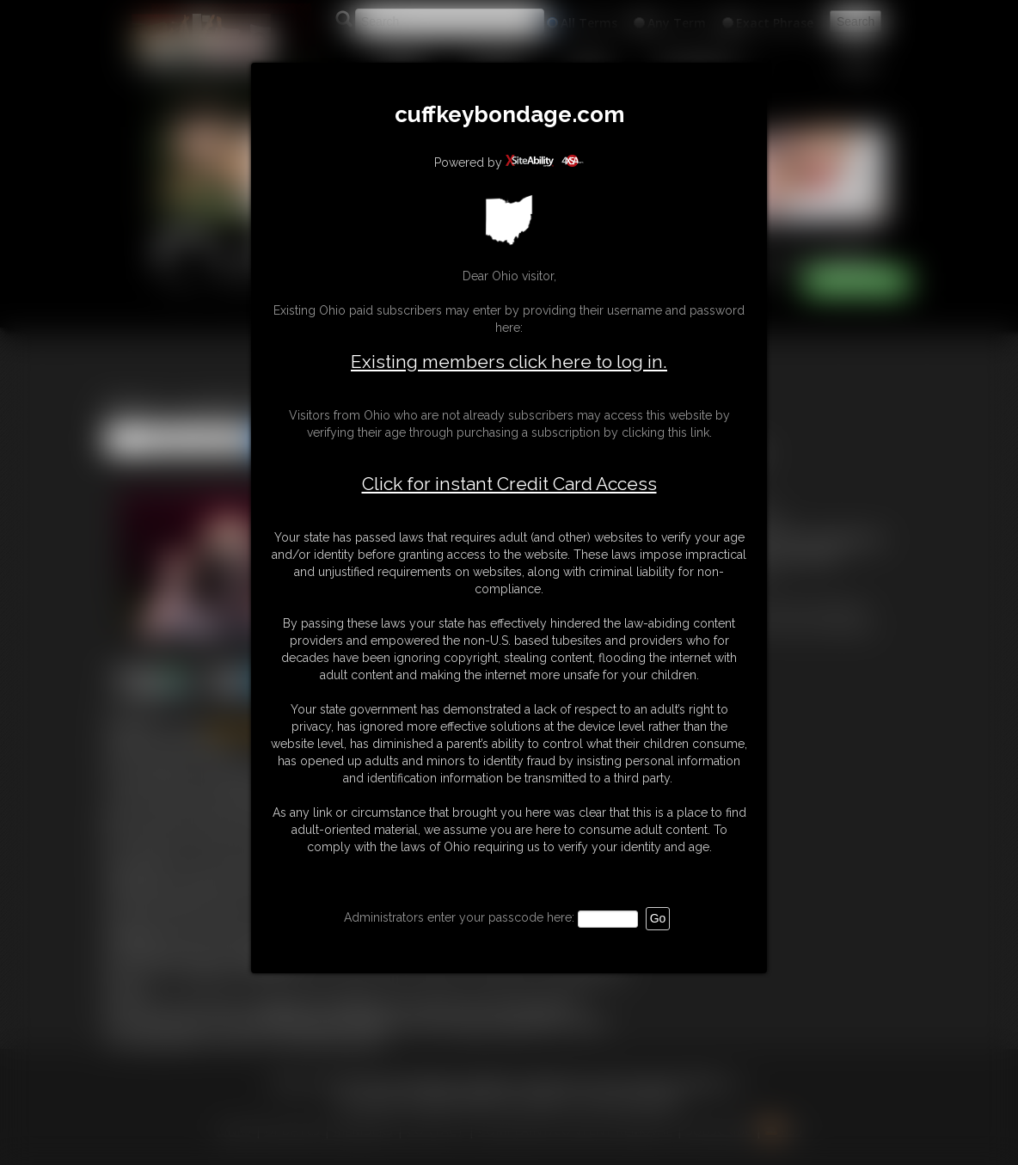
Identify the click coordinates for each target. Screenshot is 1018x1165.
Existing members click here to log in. (509, 361)
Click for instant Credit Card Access (509, 484)
